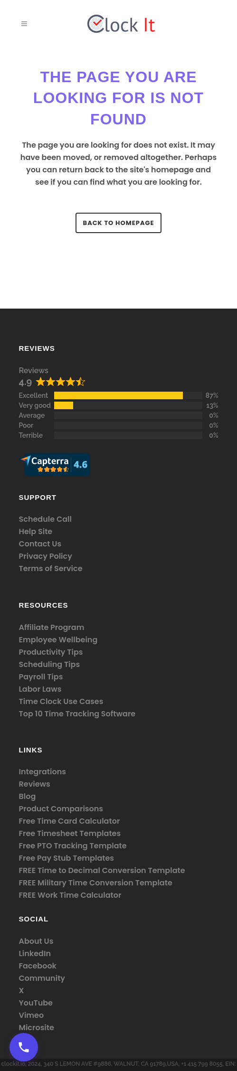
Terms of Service (51, 568)
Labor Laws (40, 689)
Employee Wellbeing (58, 639)
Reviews (33, 370)
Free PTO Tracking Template (73, 845)
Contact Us (40, 543)
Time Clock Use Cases (61, 701)
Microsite (36, 1027)
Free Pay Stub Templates (66, 858)
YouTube (36, 1002)
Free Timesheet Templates (70, 833)
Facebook (38, 965)
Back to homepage (118, 222)
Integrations (42, 771)
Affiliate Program (52, 627)
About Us (36, 941)
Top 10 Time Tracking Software (77, 713)
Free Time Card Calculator (69, 821)
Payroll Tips (41, 676)
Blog (27, 796)
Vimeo (31, 1015)
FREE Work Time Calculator (70, 895)
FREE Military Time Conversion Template (95, 882)
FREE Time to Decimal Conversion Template (102, 870)
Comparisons (77, 808)
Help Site (36, 531)
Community (42, 978)
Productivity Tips (51, 652)
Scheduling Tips (49, 664)
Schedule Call (45, 519)
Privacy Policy (45, 556)
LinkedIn (35, 953)
